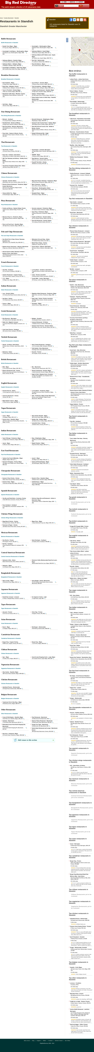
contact (80, 2)
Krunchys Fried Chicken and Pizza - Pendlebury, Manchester (79, 318)
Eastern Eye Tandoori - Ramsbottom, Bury (80, 657)
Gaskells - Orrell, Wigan (76, 967)
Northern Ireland (59, 1040)
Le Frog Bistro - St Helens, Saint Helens (42, 269)
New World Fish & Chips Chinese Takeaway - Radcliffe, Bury (14, 240)
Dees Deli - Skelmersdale (38, 60)
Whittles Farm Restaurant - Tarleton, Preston (79, 158)
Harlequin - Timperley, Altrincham (78, 296)
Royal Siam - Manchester (76, 212)
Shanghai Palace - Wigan (38, 193)
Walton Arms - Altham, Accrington (78, 578)
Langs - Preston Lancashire (39, 274)
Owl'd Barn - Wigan (7, 104)
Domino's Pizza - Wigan (8, 481)
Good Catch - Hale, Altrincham (77, 350)
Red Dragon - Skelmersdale (39, 627)
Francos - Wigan (7, 303)
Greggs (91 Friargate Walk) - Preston (79, 526)
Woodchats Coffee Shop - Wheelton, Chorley (14, 93)
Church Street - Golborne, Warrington (41, 246)
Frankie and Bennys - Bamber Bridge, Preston (14, 208)
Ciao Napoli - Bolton (75, 483)
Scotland (50, 1040)
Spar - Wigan (6, 657)
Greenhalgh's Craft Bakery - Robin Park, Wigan (14, 67)
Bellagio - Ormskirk (37, 318)
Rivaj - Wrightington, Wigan (39, 438)
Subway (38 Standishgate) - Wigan (40, 461)
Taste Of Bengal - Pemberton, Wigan (12, 438)
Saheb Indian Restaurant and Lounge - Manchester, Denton (45, 729)
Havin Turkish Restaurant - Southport (41, 344)
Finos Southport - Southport (10, 505)
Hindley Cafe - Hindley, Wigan (39, 419)
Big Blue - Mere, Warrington (77, 145)
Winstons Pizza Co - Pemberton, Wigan (12, 216)
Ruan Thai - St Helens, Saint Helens (11, 154)
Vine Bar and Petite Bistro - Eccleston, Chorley (14, 498)
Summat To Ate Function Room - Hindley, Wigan (44, 122)
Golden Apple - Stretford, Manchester (79, 363)
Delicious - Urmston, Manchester (78, 635)
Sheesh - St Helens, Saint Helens (11, 344)
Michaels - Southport (8, 119)
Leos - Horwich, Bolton (8, 293)
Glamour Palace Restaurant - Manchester (42, 720)
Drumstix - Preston (36, 352)
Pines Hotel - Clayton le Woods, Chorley (13, 133)
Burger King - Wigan (37, 642)
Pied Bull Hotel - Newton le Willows (11, 122)
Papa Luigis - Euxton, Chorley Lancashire (42, 298)
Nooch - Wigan (6, 627)
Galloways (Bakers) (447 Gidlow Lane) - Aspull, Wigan (43, 55)
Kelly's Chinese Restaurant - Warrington (80, 241)
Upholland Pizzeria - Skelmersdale (11, 687)
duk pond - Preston (7, 612)
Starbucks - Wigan (7, 565)
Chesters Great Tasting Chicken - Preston (80, 926)
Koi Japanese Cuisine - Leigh (39, 597)
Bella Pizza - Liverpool (75, 333)
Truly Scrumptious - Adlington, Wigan (41, 86)
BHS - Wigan (6, 366)
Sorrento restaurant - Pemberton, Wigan (42, 208)
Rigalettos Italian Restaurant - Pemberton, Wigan (44, 293)
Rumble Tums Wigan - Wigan (10, 46)
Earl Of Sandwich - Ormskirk (77, 937)
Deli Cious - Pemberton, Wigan (10, 733)
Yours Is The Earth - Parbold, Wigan (11, 90)
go (81, 5)
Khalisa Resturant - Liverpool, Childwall (80, 173)
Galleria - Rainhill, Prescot (76, 721)
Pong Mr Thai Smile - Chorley (39, 162)
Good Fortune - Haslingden (77, 250)
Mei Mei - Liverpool (75, 269)
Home (1, 17)
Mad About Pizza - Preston (76, 993)
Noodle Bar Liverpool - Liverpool (11, 597)
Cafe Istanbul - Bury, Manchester (40, 348)
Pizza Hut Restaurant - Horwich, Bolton (41, 220)
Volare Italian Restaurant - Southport (79, 464)
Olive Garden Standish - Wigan (39, 415)
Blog (33, 1040)
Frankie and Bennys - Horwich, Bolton (41, 216)
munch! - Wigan (36, 458)
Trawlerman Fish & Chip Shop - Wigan (12, 702)
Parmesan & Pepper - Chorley (10, 525)
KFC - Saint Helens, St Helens (77, 765)
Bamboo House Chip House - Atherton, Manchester (15, 246)
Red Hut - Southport (8, 543)
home (65, 2)
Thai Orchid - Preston (8, 149)
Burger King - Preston (75, 861)
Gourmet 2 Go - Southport (76, 185)
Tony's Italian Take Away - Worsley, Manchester (79, 439)
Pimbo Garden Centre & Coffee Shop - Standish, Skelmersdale (44, 98)
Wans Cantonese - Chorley (38, 184)
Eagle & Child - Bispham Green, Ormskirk (42, 374)
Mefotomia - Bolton (7, 352)
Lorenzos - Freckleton (75, 983)
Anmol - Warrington (75, 843)
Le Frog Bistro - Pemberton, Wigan (40, 390)
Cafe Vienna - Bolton (75, 540)
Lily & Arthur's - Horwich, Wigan (40, 82)
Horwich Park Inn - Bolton (9, 390)
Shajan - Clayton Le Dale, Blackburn (79, 624)
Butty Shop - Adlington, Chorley (11, 86)
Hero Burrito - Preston (8, 540)
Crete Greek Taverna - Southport (11, 329)
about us (72, 2)
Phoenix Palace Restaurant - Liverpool (79, 231)
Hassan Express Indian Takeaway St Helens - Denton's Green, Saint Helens (14, 252)
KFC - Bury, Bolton (75, 595)
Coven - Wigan (6, 415)
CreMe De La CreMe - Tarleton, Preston (80, 1001)
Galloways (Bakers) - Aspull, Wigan (40, 51)
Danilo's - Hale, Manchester (77, 284)
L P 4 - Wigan (6, 278)
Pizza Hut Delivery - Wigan (38, 64)
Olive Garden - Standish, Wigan (10, 672)
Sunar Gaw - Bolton (75, 645)
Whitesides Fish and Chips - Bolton (41, 239)
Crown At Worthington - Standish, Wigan (13, 717)
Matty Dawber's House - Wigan (10, 400)
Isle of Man (67, 1040)
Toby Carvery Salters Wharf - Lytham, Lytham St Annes (79, 552)
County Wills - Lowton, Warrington (40, 278)
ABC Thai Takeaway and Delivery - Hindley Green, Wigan (15, 159)
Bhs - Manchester (36, 366)
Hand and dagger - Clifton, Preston (79, 1024)
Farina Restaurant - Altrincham (78, 305)
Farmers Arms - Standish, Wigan (11, 419)
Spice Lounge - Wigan (8, 580)
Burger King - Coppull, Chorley (10, 642)
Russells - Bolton (74, 566)
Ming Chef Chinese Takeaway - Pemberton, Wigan (44, 180)
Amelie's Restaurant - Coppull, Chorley (12, 274)
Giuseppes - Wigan (36, 303)
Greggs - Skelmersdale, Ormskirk (78, 947)
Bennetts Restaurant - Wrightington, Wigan (43, 119)
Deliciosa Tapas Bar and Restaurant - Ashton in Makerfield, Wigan (44, 499)
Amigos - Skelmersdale (76, 698)
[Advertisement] (47, 13)
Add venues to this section (27, 740)
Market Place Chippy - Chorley (39, 242)
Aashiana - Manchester (8, 720)
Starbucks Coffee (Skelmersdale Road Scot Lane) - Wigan (44, 561)
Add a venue (27, 1040)
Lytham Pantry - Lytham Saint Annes (79, 79)
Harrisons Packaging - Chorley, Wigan (12, 461)
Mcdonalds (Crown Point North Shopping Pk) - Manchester (14, 725)
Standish (17, 17)
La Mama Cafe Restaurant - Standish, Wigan (43, 90)
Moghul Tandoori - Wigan (38, 443)
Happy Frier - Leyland (75, 687)
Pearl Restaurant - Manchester (39, 717)
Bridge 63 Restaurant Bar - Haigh (40, 133)
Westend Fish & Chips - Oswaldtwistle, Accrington (80, 377)
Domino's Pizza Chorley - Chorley (11, 478)
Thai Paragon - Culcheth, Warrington (41, 149)
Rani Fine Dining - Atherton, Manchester (13, 126)
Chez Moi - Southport (8, 269)
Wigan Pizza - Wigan (37, 521)
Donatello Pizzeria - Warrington (78, 453)
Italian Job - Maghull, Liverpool (10, 322)
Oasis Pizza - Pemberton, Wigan (40, 211)
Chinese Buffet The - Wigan (9, 193)
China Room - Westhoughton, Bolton (41, 188)
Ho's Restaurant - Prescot (76, 735)
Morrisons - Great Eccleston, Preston (79, 132)
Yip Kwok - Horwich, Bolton (9, 180)
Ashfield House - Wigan (38, 481)
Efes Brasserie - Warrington (9, 318)
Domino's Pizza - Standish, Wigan (40, 478)
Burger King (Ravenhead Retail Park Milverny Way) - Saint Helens (79, 875)
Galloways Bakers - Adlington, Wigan (12, 64)
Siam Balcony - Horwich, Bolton (40, 158)
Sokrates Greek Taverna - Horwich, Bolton (42, 325)
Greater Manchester (8, 17)
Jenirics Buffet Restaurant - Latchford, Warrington (79, 1010)
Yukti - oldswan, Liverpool (76, 612)
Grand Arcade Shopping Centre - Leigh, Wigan (43, 657)
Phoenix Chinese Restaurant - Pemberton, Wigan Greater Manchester (15, 185)
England (39, 1040)
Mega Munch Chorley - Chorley (10, 521)
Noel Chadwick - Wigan (8, 82)
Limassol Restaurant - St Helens (40, 322)
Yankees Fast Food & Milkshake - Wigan (13, 458)
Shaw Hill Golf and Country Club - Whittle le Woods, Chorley (43, 127)
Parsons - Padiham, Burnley (77, 712)
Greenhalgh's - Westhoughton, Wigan (41, 46)
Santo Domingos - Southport (39, 540)
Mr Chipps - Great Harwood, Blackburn (80, 675)
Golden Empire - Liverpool (76, 259)
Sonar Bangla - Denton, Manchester (41, 580)
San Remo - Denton (7, 298)
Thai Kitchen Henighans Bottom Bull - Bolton (14, 165)
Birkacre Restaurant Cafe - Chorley (11, 370)
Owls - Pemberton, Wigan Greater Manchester (43, 395)
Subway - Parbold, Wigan (38, 93)
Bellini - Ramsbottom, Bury (77, 473)
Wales (44, 1040)
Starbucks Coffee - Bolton (9, 560)
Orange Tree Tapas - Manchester (40, 724)
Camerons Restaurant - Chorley (10, 395)
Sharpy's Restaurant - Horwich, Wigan (41, 370)
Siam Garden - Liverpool (76, 202)
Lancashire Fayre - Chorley (38, 423)
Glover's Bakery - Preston (76, 91)
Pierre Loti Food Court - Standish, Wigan (13, 224)
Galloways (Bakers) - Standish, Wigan (12, 60)
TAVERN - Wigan (36, 154)
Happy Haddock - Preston (76, 404)
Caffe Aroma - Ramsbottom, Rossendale (80, 118)
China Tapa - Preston (37, 612)
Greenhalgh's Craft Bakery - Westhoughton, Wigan (15, 51)
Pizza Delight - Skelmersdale (77, 101)
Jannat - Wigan (6, 443)
